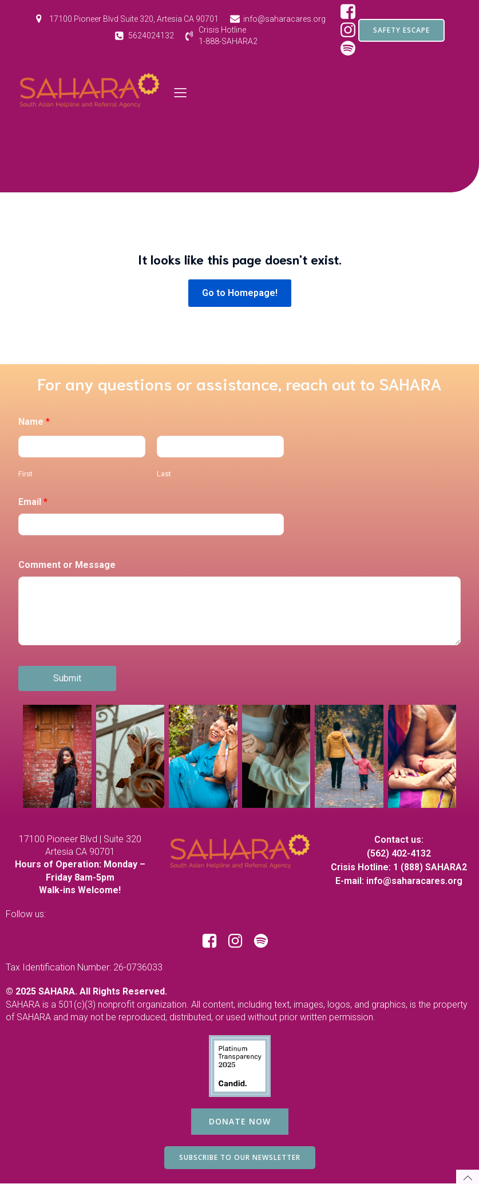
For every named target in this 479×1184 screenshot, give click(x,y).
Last (164, 473)
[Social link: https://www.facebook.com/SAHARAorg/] (352, 12)
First (25, 473)
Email (32, 501)
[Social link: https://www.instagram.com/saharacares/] (239, 941)
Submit (67, 678)
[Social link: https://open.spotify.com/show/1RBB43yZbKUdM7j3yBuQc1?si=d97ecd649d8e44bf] (265, 941)
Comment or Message (67, 564)
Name (34, 421)
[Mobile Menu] (180, 92)
